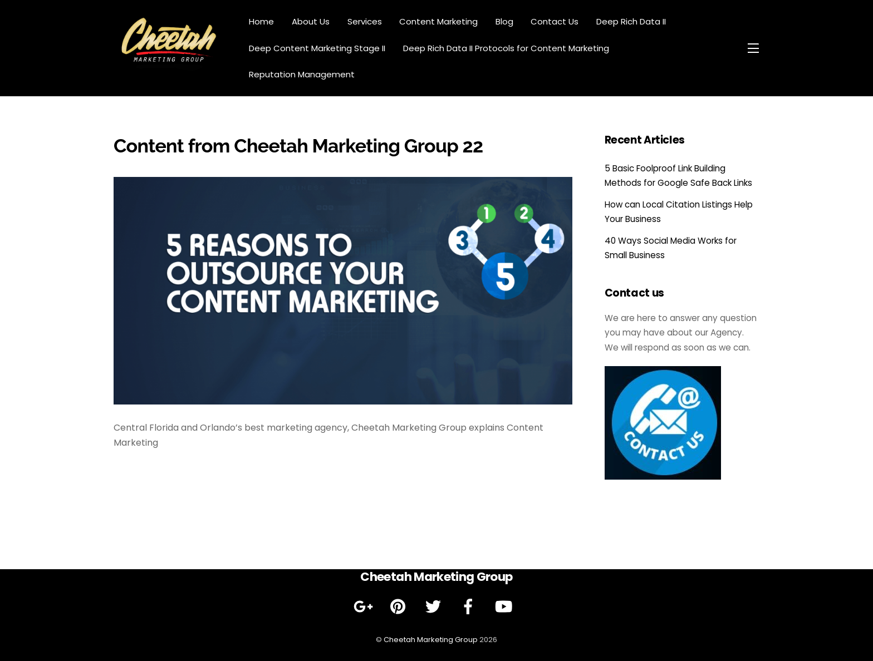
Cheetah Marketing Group (431, 639)
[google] (365, 606)
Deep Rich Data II (631, 21)
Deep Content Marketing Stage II (317, 48)
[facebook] (470, 606)
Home (261, 21)
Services (364, 21)
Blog (504, 21)
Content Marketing (438, 21)
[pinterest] (400, 606)
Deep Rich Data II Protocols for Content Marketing (506, 48)
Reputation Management (302, 74)
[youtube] (505, 606)
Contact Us (554, 21)
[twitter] (435, 606)
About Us (311, 21)
